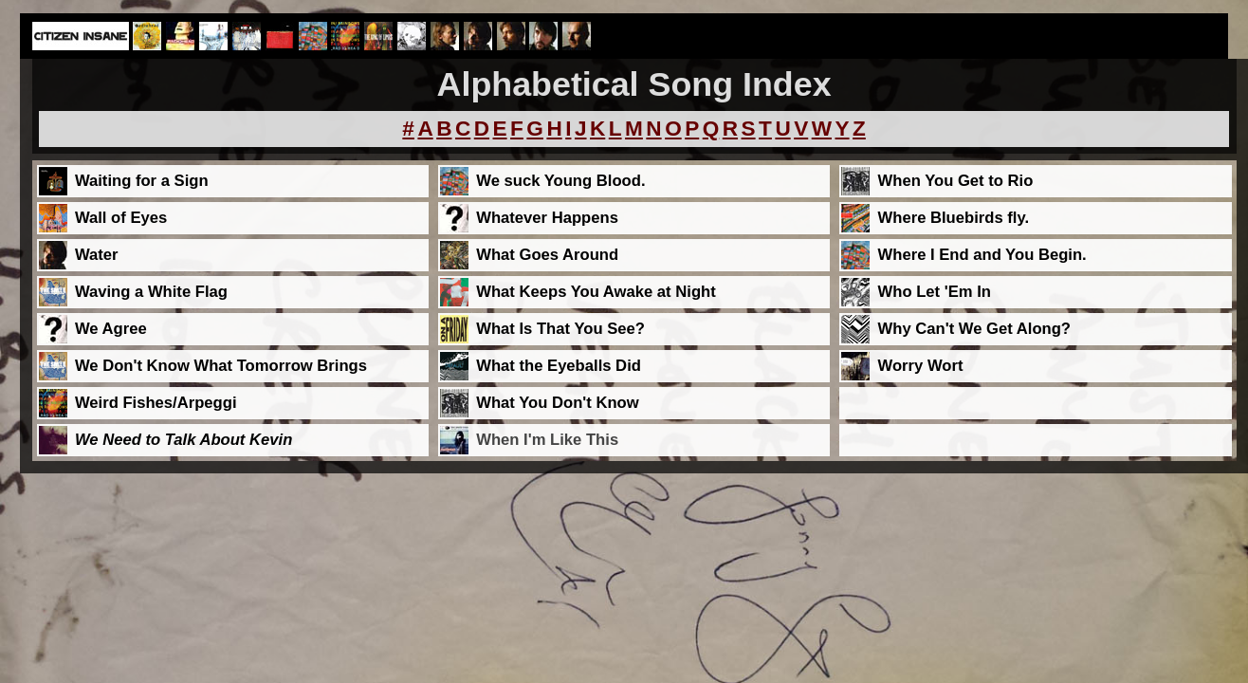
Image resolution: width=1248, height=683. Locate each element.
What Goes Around (547, 255)
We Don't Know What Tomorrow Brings (221, 366)
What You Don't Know (557, 403)
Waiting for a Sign (142, 181)
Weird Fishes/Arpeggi (156, 403)
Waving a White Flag (151, 292)
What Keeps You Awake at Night (596, 292)
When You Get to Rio (956, 181)
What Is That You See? (560, 329)
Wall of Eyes (121, 218)
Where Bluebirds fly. (954, 218)
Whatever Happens (547, 218)
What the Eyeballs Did (558, 366)
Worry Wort (921, 366)
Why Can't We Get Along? (974, 329)
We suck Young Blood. (560, 181)
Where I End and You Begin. (982, 255)
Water (97, 255)
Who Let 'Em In (934, 292)
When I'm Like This (547, 440)
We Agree (111, 329)
